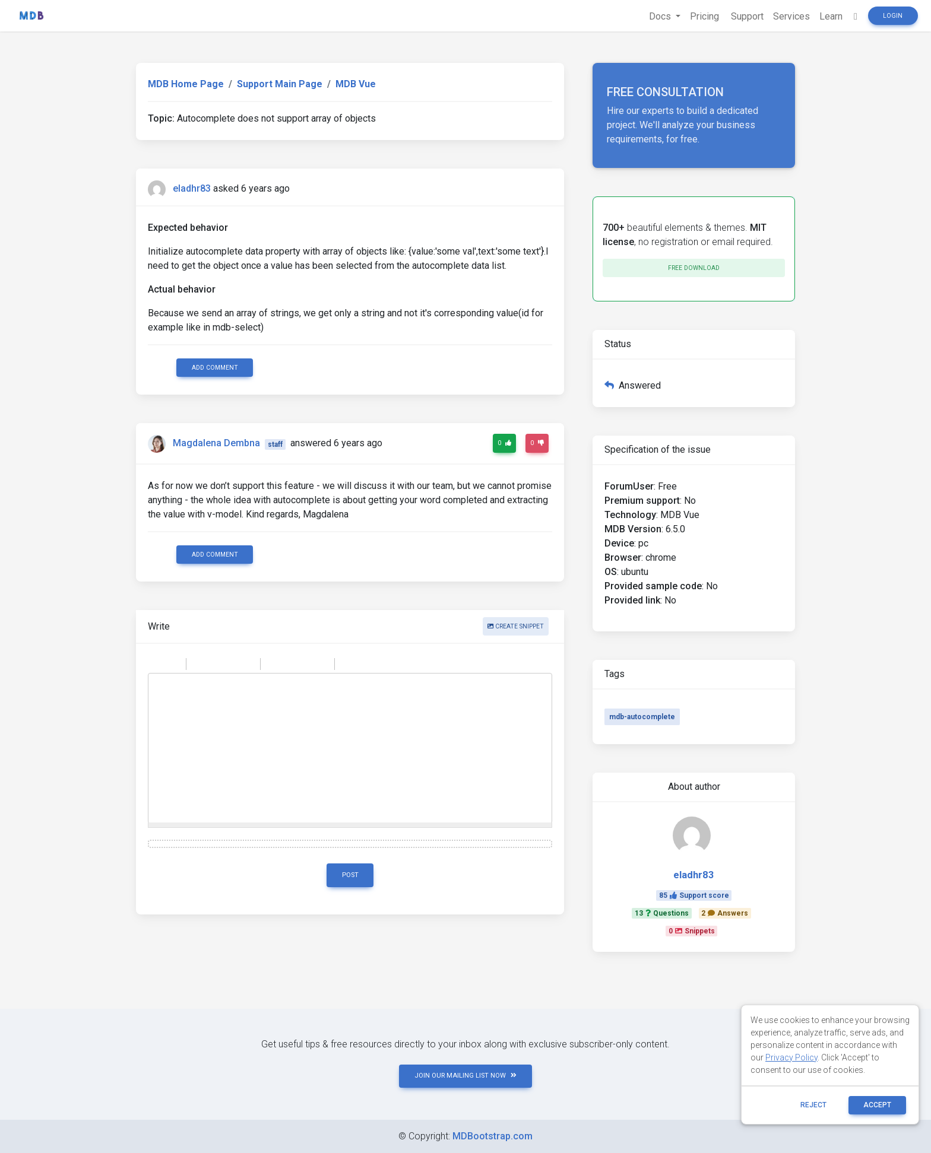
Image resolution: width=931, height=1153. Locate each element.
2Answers (724, 913)
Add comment (215, 367)
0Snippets (692, 931)
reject (813, 1105)
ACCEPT (877, 1105)
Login (892, 16)
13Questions (662, 913)
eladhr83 (192, 188)
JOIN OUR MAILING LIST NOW (465, 1075)
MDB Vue (355, 84)
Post (350, 875)
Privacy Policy (791, 1057)
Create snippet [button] (515, 626)
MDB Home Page (186, 84)
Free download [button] (694, 268)
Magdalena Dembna (216, 443)
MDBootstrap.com (492, 1136)
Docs (661, 16)
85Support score (694, 895)
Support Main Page (279, 84)
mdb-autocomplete (642, 717)
